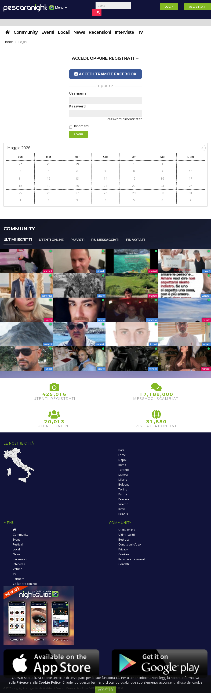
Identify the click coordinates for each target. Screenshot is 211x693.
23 (162, 186)
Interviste (124, 32)
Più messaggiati (105, 240)
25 (20, 193)
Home (8, 42)
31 (190, 193)
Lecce (122, 455)
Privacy (123, 549)
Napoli (122, 460)
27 (20, 164)
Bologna (124, 485)
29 (77, 164)
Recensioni (100, 32)
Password (77, 106)
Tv (140, 32)
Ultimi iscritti (18, 239)
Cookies (123, 554)
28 (48, 164)
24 (190, 186)
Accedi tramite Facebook (105, 74)
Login (169, 6)
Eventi (47, 32)
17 (190, 179)
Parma (122, 494)
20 (77, 186)
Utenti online (51, 240)
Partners (18, 579)
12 (48, 179)
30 (105, 164)
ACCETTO (105, 689)
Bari (121, 450)
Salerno (123, 504)
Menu (58, 9)
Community (26, 32)
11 (20, 179)
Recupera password (131, 559)
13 (77, 179)
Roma (122, 465)
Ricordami (81, 126)
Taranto (123, 470)
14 (105, 179)
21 (105, 186)
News (79, 32)
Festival (18, 544)
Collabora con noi (25, 584)
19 (48, 186)
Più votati (135, 240)
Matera (123, 475)
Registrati (197, 6)
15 (133, 179)
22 (133, 186)
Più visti (77, 240)
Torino (122, 489)
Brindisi (123, 514)
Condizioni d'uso (129, 544)
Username (78, 93)
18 (20, 186)
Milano (122, 480)
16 (162, 179)
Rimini (122, 509)
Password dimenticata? (124, 119)
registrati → (124, 58)
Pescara (123, 499)
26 (48, 193)
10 (190, 171)
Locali (64, 32)
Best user (124, 540)
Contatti (123, 564)
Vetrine (17, 569)
